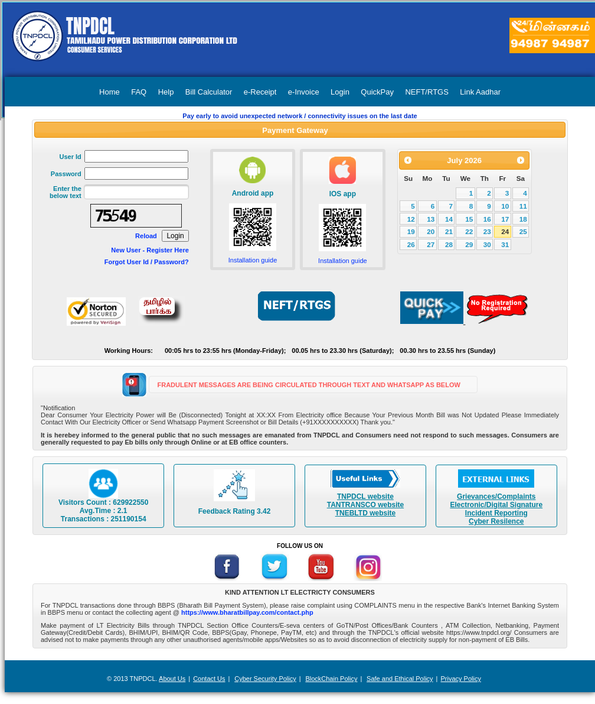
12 (411, 219)
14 (449, 219)
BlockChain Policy (331, 678)
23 (487, 231)
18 (523, 219)
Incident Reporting (496, 513)
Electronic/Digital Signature (496, 505)
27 (430, 244)
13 (430, 219)
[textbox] (136, 191)
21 (449, 231)
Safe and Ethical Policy (400, 678)
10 (505, 206)
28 (449, 244)
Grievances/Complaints (496, 496)
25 (523, 231)
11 (523, 206)
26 (411, 244)
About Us (172, 678)
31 (505, 244)
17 (505, 219)
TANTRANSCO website (365, 505)
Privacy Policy (460, 678)
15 (469, 219)
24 (505, 231)
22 (469, 231)
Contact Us (209, 678)
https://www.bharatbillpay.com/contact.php (247, 612)
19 (411, 231)
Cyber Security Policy (265, 678)
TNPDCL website (365, 496)
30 (487, 244)
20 (430, 231)
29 (469, 244)
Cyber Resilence (496, 521)
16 (487, 219)
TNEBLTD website (365, 513)
